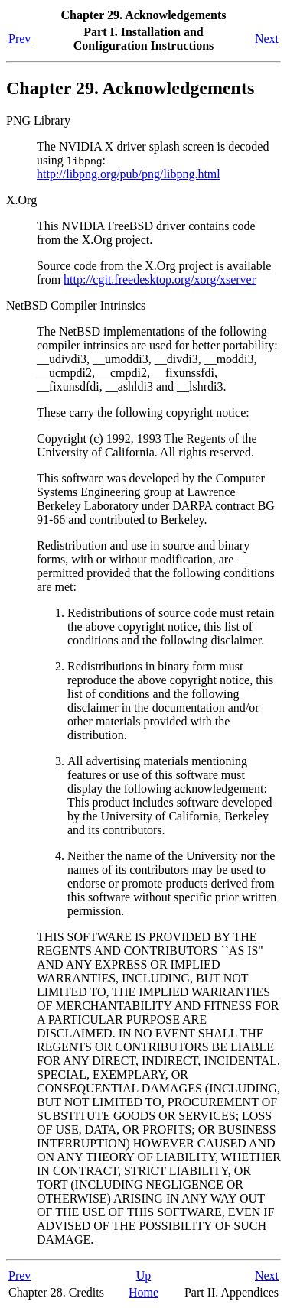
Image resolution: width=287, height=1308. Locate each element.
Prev (19, 38)
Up (144, 1275)
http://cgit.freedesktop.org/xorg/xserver (160, 279)
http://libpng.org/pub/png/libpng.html (128, 173)
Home (143, 1292)
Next (267, 38)
